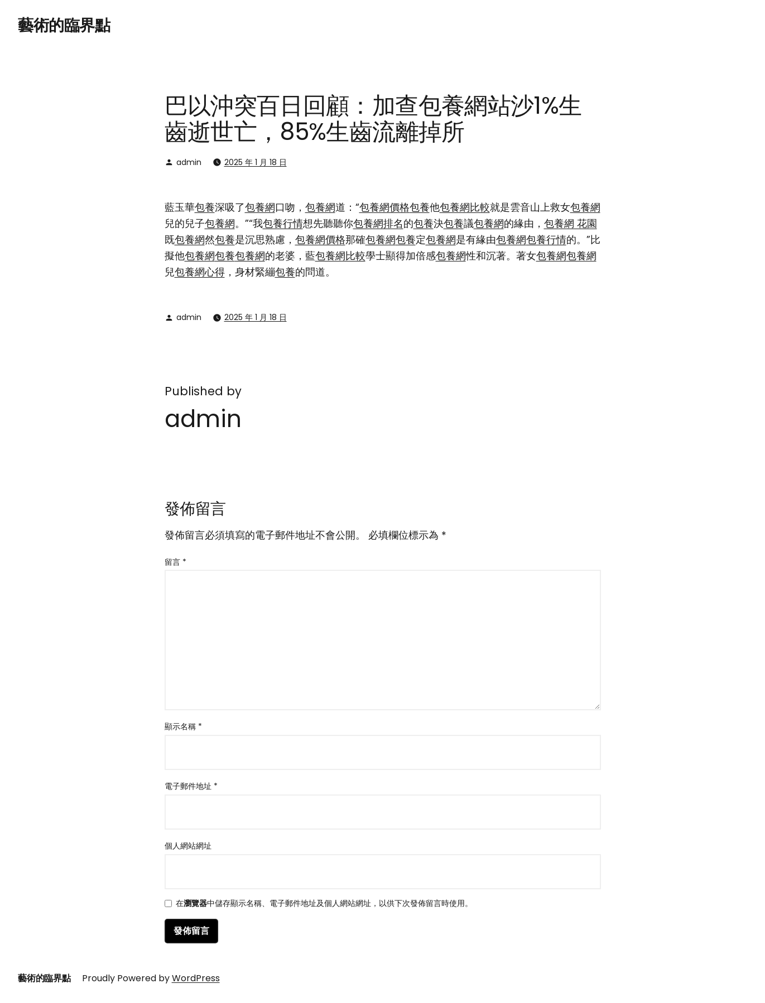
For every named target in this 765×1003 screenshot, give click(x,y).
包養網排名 (378, 223)
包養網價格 (384, 207)
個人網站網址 (188, 845)
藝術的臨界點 (64, 25)
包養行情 (283, 223)
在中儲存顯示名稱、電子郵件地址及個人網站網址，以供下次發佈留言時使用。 (324, 904)
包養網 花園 (570, 223)
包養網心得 (200, 272)
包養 (205, 207)
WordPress (196, 978)
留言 (175, 562)
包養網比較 (465, 207)
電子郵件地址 (191, 786)
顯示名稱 (183, 726)
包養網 (260, 207)
